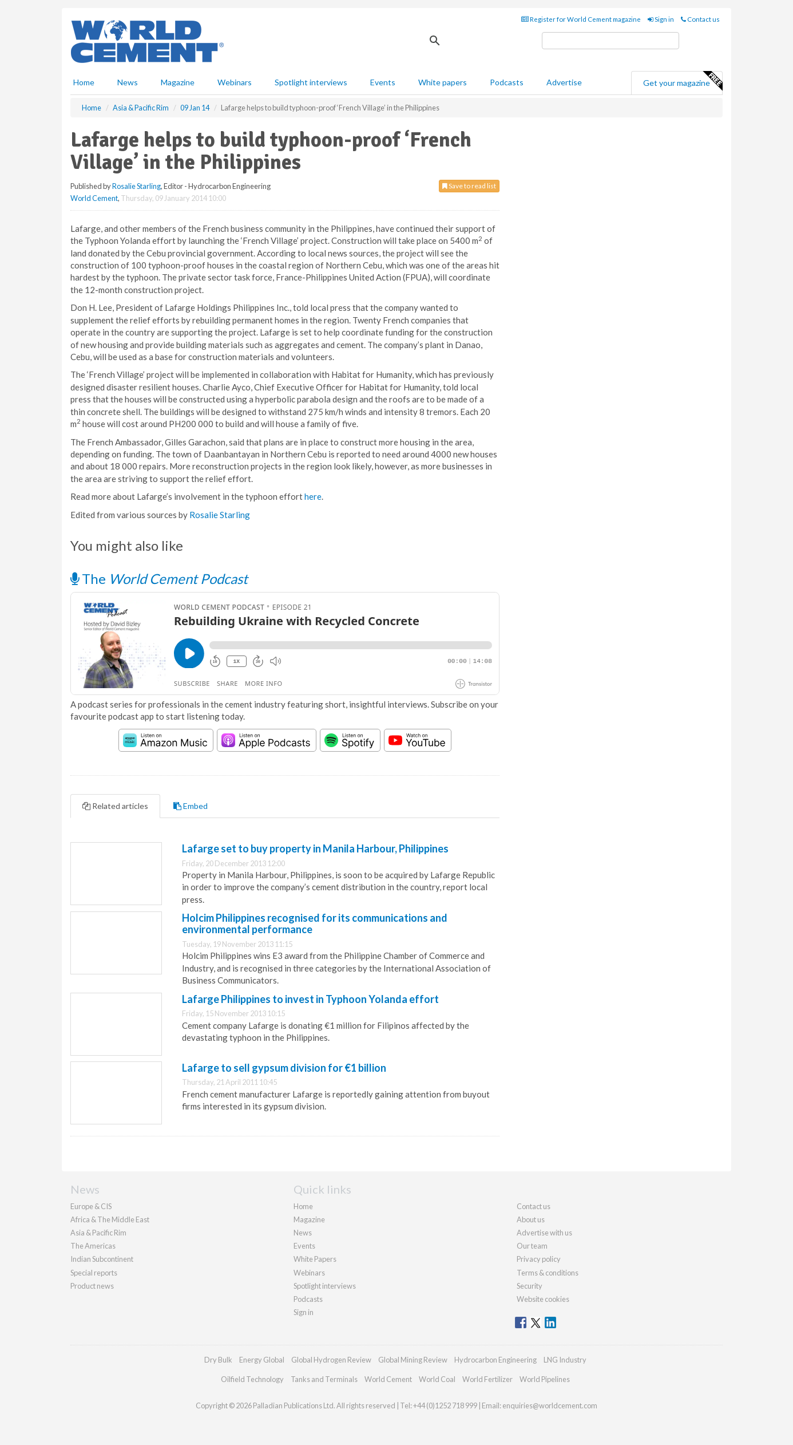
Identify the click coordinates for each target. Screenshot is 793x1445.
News (303, 1232)
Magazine (178, 82)
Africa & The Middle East (109, 1219)
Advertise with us (544, 1232)
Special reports (93, 1272)
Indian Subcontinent (101, 1259)
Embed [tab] (190, 806)
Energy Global (261, 1359)
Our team (532, 1245)
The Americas (93, 1245)
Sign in (661, 19)
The (159, 578)
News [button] (127, 82)
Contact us (700, 19)
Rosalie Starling (136, 186)
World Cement (94, 198)
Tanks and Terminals (324, 1379)
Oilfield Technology (252, 1379)
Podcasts (507, 82)
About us (531, 1219)
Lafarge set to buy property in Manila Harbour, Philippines (315, 848)
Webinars (234, 82)
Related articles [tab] (115, 806)
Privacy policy (539, 1259)
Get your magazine (682, 81)
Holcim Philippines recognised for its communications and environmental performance (314, 923)
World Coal (437, 1379)
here (313, 496)
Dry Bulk (218, 1359)
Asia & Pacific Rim (98, 1232)
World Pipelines (545, 1379)
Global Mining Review (412, 1359)
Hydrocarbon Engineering (495, 1359)
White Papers (315, 1259)
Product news (92, 1285)
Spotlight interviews (311, 82)
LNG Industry (565, 1359)
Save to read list (469, 185)
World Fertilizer (487, 1379)
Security (529, 1285)
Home (83, 82)
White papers (442, 82)
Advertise (564, 82)
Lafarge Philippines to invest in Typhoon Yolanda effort (310, 999)
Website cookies (543, 1299)
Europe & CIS (91, 1206)
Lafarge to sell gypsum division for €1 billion (284, 1067)
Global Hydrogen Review (331, 1359)
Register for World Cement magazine (581, 19)
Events (382, 82)
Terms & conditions (547, 1272)
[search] (610, 40)
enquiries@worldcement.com (549, 1405)
